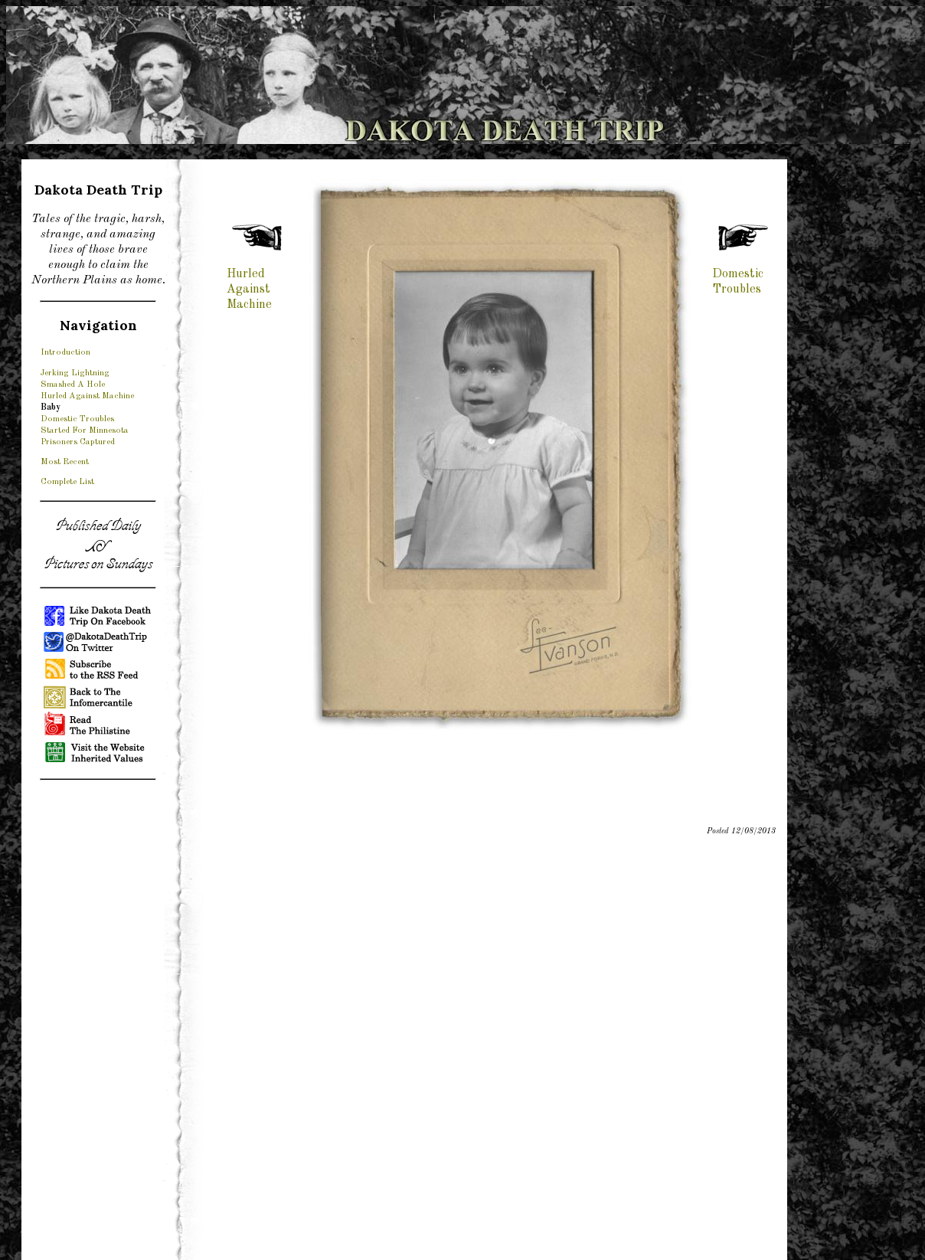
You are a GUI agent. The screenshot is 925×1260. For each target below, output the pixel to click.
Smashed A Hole (73, 384)
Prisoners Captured (78, 442)
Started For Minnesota (85, 430)
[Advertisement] (98, 1022)
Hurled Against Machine (87, 396)
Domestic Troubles (77, 419)
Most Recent (65, 461)
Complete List (67, 481)
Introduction (65, 352)
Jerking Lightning (75, 373)
